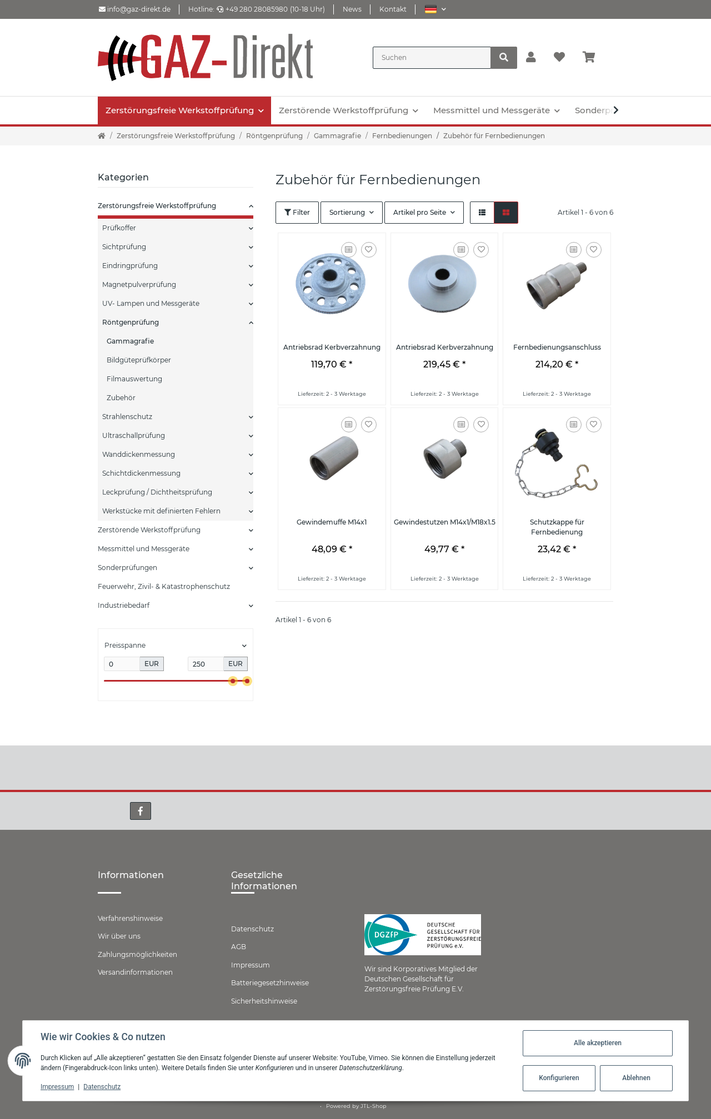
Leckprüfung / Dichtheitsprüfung (157, 492)
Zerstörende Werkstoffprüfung (149, 530)
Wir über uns (119, 936)
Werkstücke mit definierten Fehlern (161, 511)
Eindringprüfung (130, 265)
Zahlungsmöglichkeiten (137, 954)
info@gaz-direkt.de (135, 9)
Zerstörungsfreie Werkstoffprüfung (157, 205)
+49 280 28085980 (252, 9)
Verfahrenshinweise (130, 918)
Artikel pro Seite (419, 212)
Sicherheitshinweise (264, 1001)
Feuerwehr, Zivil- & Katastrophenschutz (164, 586)
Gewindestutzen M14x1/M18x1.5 (444, 522)
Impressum (250, 965)
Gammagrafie (130, 341)
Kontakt (393, 9)
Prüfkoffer (119, 228)
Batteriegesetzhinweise (270, 983)
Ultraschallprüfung (133, 435)
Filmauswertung (134, 379)
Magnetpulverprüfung (139, 284)
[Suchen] (432, 58)
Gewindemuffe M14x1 (332, 522)
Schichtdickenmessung (141, 473)
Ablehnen (636, 1078)
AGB (238, 946)
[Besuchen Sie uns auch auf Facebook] (140, 811)
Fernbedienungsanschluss (557, 347)
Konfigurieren (559, 1078)
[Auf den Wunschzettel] (369, 250)
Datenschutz (252, 929)
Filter (297, 212)
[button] (435, 9)
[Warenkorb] (593, 57)
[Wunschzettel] (559, 57)
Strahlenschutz (127, 416)
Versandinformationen (135, 972)
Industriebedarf (123, 605)
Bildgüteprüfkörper (139, 360)
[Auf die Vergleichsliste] (349, 250)
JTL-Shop (373, 1106)
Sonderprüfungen (127, 567)
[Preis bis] (206, 664)
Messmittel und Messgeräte (143, 549)
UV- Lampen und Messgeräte (150, 303)
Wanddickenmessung (138, 454)
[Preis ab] (122, 664)
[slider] (233, 680)
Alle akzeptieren (598, 1043)
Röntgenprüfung (130, 322)
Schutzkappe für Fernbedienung (557, 527)
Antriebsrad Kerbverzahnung (331, 347)
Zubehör (121, 398)
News (352, 9)
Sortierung (347, 212)
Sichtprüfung (124, 247)
